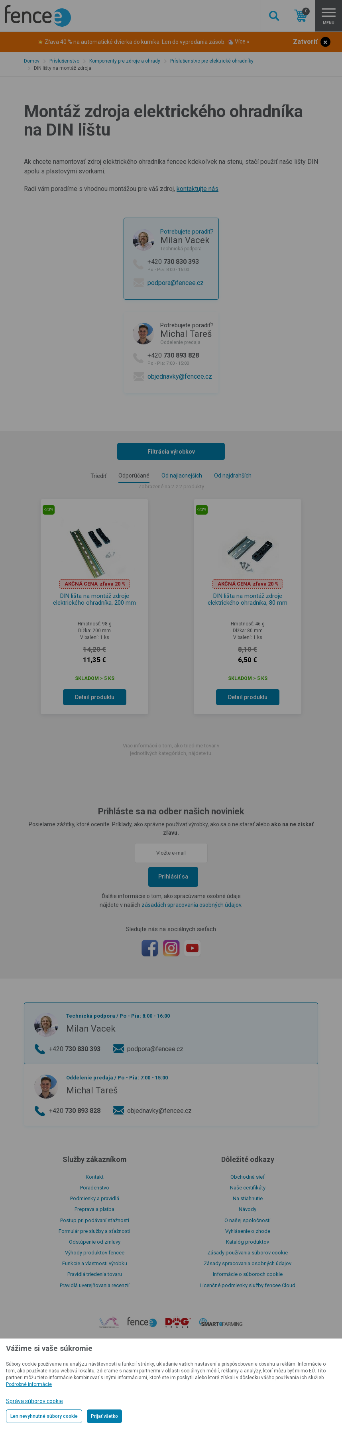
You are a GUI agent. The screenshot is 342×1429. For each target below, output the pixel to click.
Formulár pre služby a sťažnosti (94, 1231)
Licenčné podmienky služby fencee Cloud (247, 1285)
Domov (31, 61)
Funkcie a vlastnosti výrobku (94, 1263)
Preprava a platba (94, 1209)
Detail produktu (94, 697)
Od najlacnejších (181, 475)
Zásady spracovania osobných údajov (247, 1263)
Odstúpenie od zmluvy (94, 1242)
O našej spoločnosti (247, 1220)
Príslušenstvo (64, 61)
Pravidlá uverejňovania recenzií (95, 1285)
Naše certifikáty (247, 1188)
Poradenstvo (94, 1188)
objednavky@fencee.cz (179, 376)
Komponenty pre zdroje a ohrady (124, 61)
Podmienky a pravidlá (94, 1198)
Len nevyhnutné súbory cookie (44, 1416)
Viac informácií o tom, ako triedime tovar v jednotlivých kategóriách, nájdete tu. (171, 749)
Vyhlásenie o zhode (247, 1231)
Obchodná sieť (247, 1177)
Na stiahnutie (248, 1198)
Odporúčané (133, 475)
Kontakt (95, 1177)
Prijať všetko (104, 1416)
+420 (180, 265)
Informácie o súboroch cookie (248, 1274)
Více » (242, 41)
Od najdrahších (233, 475)
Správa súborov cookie (34, 1401)
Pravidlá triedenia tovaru (94, 1274)
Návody (247, 1209)
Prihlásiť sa (173, 876)
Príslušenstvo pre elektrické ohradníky (212, 61)
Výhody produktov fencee (94, 1253)
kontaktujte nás (197, 189)
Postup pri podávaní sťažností (94, 1220)
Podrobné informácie (29, 1384)
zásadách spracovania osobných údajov (191, 905)
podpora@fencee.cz (175, 283)
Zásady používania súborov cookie (247, 1253)
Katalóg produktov (247, 1242)
